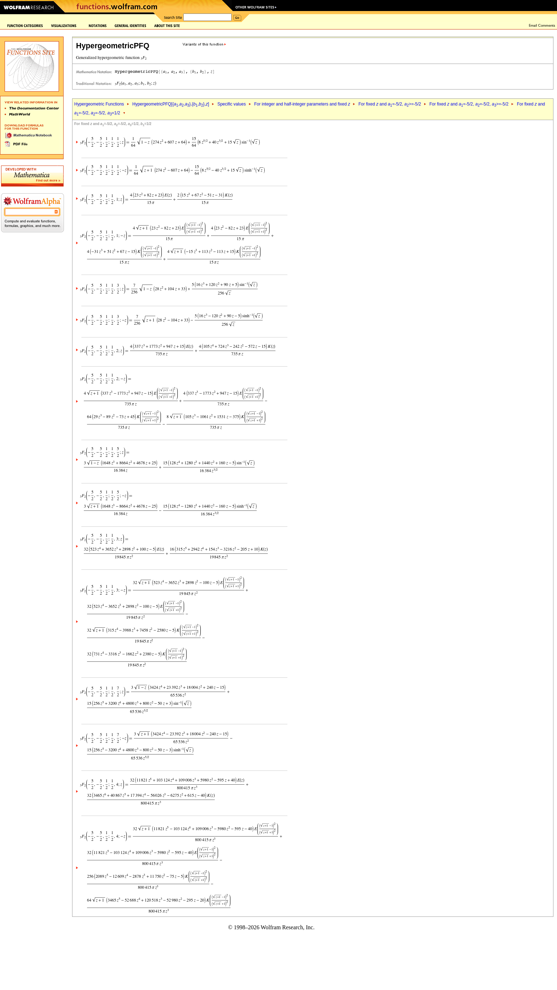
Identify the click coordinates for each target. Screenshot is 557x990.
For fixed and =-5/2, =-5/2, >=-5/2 (469, 104)
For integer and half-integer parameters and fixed (302, 104)
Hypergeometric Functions (99, 104)
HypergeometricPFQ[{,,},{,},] (170, 104)
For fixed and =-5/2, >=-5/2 (389, 104)
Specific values (231, 104)
